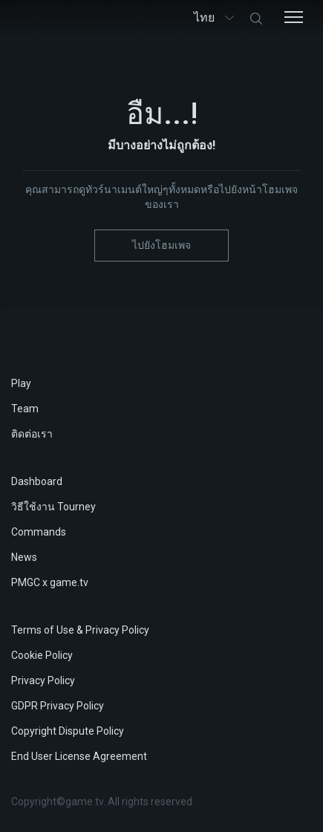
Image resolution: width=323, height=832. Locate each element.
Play (21, 383)
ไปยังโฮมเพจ (161, 245)
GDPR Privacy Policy (57, 706)
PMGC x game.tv (49, 582)
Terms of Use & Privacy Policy (80, 630)
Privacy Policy (43, 680)
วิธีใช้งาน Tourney (53, 507)
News (24, 557)
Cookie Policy (42, 655)
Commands (38, 532)
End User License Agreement (79, 756)
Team (25, 409)
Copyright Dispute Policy (67, 731)
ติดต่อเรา (32, 434)
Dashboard (36, 481)
